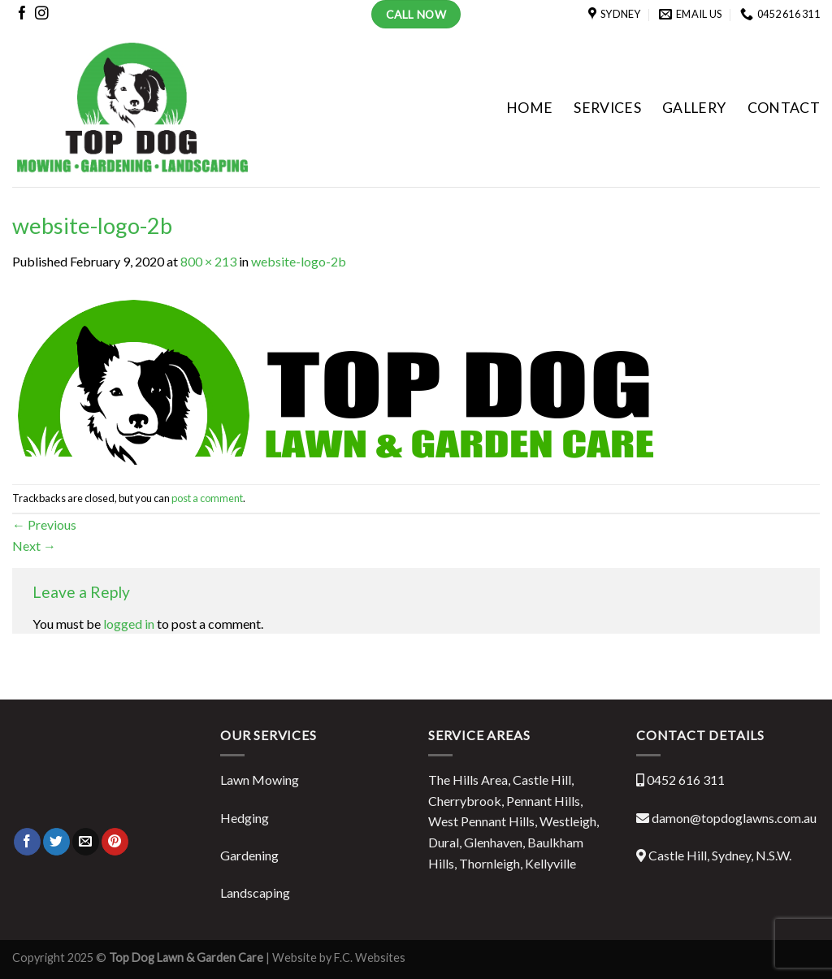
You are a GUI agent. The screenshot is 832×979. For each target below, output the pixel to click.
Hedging (244, 817)
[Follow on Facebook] (22, 15)
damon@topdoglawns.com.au (734, 817)
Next (34, 545)
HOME (529, 107)
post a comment (207, 498)
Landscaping (255, 892)
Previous (44, 524)
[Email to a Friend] (85, 842)
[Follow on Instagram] (42, 15)
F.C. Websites (368, 957)
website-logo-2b (298, 261)
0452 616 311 (686, 779)
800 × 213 (208, 261)
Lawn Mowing (259, 779)
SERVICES (607, 107)
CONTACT (784, 107)
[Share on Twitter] (56, 842)
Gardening (249, 855)
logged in (128, 623)
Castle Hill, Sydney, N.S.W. (719, 855)
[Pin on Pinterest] (115, 842)
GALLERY (694, 107)
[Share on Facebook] (27, 842)
